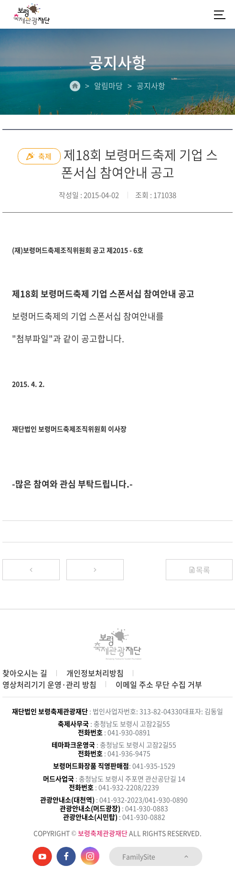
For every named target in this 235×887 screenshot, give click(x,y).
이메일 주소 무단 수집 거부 (159, 684)
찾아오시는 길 (24, 673)
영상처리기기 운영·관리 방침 (49, 684)
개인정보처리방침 (95, 673)
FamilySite (156, 856)
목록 (199, 569)
